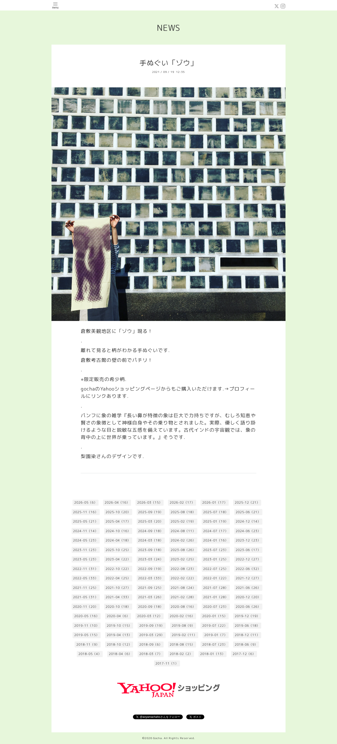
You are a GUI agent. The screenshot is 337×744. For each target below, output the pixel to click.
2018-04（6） (120, 654)
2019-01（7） (215, 635)
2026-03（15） (149, 502)
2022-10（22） (118, 569)
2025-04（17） (118, 521)
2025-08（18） (183, 512)
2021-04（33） (118, 597)
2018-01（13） (212, 654)
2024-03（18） (150, 540)
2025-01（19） (215, 521)
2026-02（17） (182, 502)
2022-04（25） (118, 578)
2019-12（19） (247, 616)
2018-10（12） (119, 644)
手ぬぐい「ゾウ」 (168, 63)
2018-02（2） (181, 654)
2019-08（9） (183, 625)
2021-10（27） (118, 588)
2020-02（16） (182, 616)
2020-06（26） (248, 607)
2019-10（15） (119, 625)
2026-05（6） (85, 502)
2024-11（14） (85, 531)
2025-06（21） (248, 512)
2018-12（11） (247, 635)
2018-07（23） (214, 644)
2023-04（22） (118, 559)
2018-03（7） (150, 654)
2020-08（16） (183, 607)
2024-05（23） (85, 540)
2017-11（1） (166, 663)
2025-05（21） (85, 521)
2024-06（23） (248, 531)
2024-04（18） (118, 540)
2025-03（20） (150, 521)
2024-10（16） (118, 531)
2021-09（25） (150, 588)
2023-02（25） (183, 559)
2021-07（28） (215, 588)
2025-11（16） (85, 512)
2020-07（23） (215, 607)
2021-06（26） (248, 588)
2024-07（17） (215, 531)
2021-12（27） (248, 578)
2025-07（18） (215, 512)
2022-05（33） (85, 578)
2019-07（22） (214, 625)
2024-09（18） (150, 531)
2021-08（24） (183, 588)
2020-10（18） (118, 607)
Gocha (157, 738)
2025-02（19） (183, 521)
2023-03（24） (150, 559)
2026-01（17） (214, 502)
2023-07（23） (215, 550)
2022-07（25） (215, 569)
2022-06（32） (248, 569)
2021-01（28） (215, 597)
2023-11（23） (85, 550)
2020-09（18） (150, 607)
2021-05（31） (85, 597)
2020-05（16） (86, 616)
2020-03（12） (149, 616)
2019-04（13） (119, 635)
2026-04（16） (117, 502)
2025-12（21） (247, 502)
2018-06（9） (246, 644)
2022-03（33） (150, 578)
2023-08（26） (183, 550)
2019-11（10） (86, 625)
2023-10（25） (118, 550)
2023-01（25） (215, 559)
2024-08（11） (183, 531)
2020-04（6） (118, 616)
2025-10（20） (118, 512)
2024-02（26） (183, 540)
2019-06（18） (247, 625)
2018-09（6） (150, 644)
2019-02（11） (184, 635)
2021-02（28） (183, 597)
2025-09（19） (150, 512)
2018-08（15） (182, 644)
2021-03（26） (150, 597)
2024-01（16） (215, 540)
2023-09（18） (150, 550)
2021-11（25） (85, 588)
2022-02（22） (183, 578)
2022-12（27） (248, 559)
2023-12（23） (248, 540)
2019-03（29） (151, 635)
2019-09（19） (151, 625)
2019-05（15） (86, 635)
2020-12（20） (248, 597)
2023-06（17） (248, 550)
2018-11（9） (87, 644)
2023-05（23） (85, 559)
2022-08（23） (183, 569)
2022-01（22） (215, 578)
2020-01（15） (214, 616)
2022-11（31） (85, 569)
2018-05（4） (89, 654)
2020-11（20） (85, 607)
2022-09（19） (150, 569)
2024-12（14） (248, 521)
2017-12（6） (244, 654)
